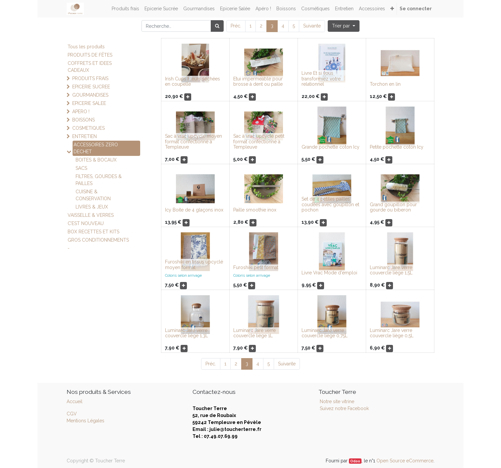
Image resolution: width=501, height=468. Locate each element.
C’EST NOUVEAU (86, 223)
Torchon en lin (385, 84)
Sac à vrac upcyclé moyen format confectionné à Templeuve (193, 141)
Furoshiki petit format (255, 267)
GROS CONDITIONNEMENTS (98, 240)
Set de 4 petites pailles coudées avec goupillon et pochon (330, 204)
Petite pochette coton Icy (396, 147)
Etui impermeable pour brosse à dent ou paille (258, 81)
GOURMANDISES (90, 95)
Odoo (355, 461)
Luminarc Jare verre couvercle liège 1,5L (391, 270)
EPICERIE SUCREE (91, 86)
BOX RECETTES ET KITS (93, 231)
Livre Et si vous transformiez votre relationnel (321, 78)
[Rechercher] (217, 26)
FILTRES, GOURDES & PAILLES (99, 180)
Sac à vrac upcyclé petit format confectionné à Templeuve (258, 141)
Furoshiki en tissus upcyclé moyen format (194, 264)
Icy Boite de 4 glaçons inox (194, 209)
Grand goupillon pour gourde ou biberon (393, 207)
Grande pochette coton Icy (331, 147)
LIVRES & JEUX (92, 207)
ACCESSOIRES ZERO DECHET (96, 148)
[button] (392, 9)
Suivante (312, 25)
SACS (81, 168)
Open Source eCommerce (404, 460)
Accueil (75, 401)
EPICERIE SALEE (89, 103)
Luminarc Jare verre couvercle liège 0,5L (392, 333)
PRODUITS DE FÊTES (90, 55)
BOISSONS (83, 119)
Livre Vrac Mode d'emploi (329, 272)
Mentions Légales (85, 420)
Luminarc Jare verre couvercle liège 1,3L (186, 333)
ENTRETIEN (84, 136)
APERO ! (80, 111)
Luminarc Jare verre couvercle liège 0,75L (325, 333)
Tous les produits (86, 46)
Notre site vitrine (336, 401)
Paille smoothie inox (254, 209)
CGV (72, 413)
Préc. (236, 25)
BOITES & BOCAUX (96, 160)
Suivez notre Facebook (344, 408)
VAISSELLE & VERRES (91, 215)
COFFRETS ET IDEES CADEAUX (90, 67)
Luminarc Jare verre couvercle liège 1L (254, 333)
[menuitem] (125, 9)
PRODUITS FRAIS (90, 78)
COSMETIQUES (88, 128)
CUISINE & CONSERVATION (93, 195)
